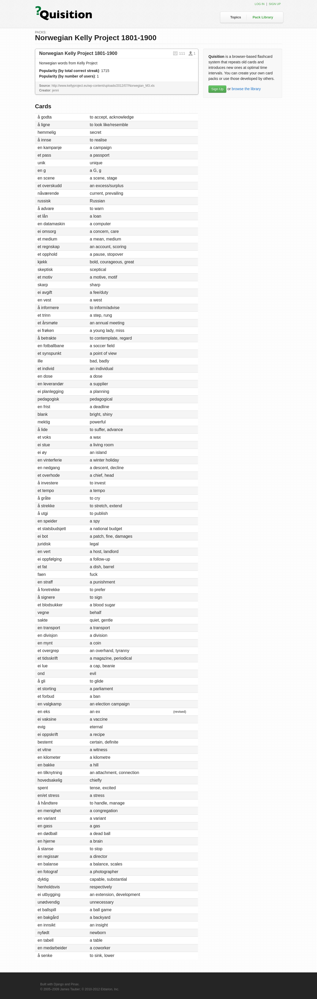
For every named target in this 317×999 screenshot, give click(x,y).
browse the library (246, 89)
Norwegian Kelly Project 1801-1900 (78, 53)
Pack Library (263, 17)
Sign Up (217, 89)
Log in (259, 4)
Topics (235, 17)
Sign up (275, 4)
